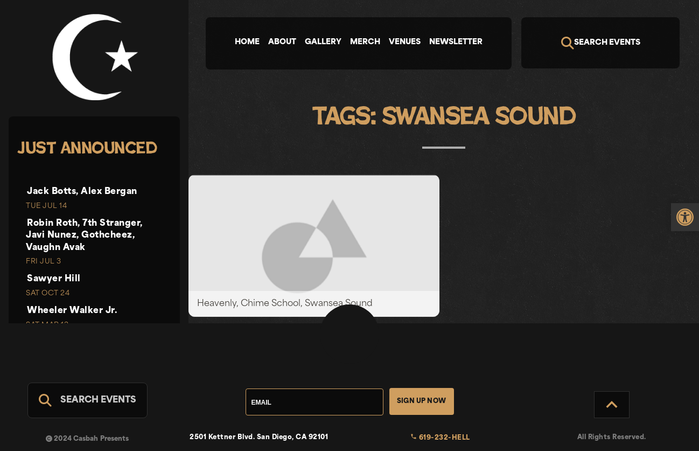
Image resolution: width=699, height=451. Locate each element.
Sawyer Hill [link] (54, 279)
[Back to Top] (612, 404)
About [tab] (282, 42)
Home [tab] (247, 42)
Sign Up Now (421, 401)
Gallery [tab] (323, 42)
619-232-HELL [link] (440, 438)
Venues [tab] (405, 42)
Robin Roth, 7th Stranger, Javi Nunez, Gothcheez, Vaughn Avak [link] (84, 235)
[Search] (600, 42)
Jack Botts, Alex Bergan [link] (82, 192)
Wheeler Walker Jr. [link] (72, 311)
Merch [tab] (365, 42)
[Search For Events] (87, 400)
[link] (685, 217)
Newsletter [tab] (456, 42)
